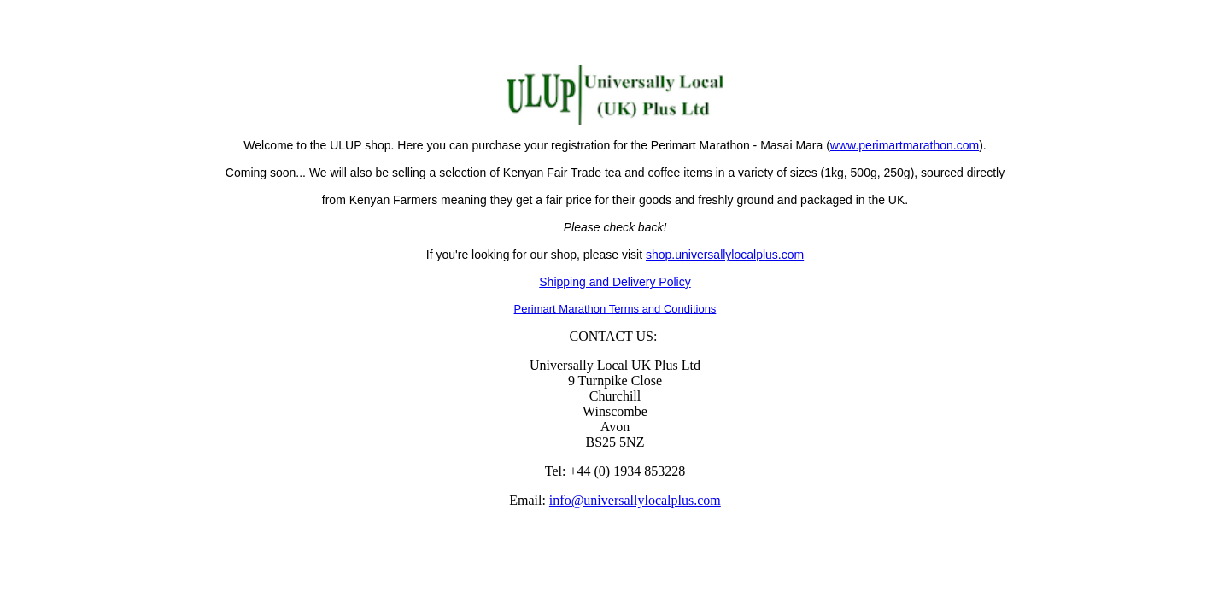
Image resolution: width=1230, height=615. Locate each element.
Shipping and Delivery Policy (614, 282)
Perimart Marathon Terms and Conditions (615, 308)
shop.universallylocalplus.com (725, 254)
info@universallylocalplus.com (635, 500)
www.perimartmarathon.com (904, 145)
